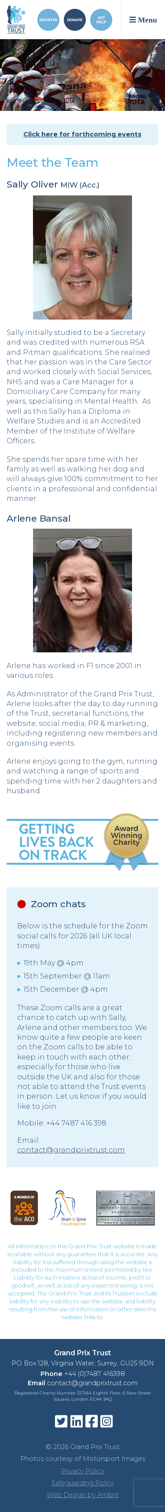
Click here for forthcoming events (82, 134)
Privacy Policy (82, 1471)
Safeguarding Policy (82, 1483)
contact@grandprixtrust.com (71, 1150)
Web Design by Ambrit (83, 1495)
